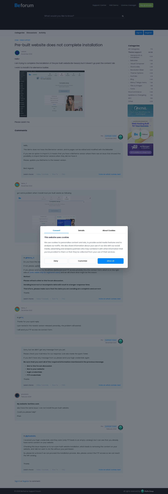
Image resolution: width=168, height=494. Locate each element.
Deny (56, 261)
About (109, 230)
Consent (56, 230)
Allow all (110, 261)
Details (81, 230)
